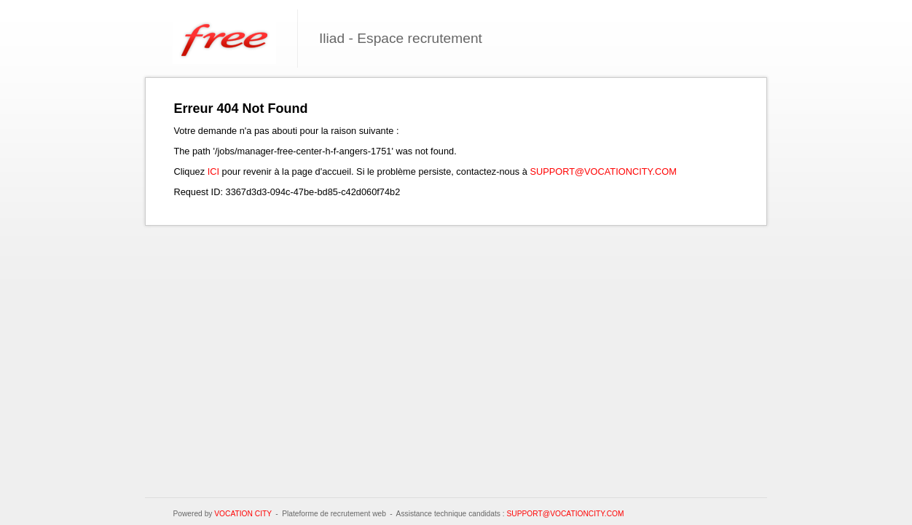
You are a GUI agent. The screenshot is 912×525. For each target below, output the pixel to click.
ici (213, 171)
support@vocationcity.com (603, 171)
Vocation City (243, 514)
